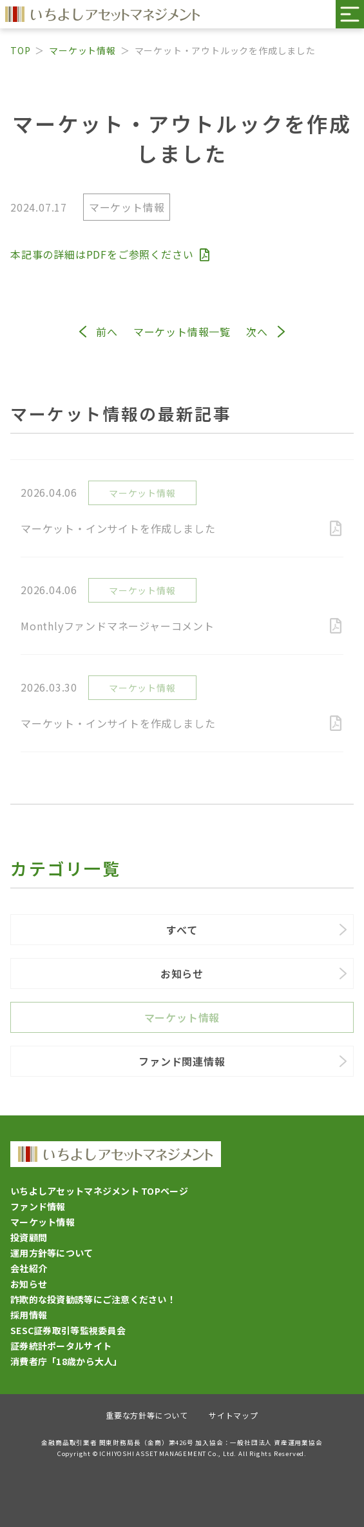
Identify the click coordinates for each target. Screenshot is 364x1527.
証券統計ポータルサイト (60, 1345)
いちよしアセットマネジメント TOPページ (99, 1190)
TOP (20, 50)
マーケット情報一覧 (182, 331)
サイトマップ (233, 1415)
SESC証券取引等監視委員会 (68, 1330)
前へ (107, 331)
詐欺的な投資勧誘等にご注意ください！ (93, 1299)
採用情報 (28, 1314)
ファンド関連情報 (182, 1061)
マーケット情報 (82, 50)
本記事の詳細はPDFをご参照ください (109, 254)
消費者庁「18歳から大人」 (66, 1361)
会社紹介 (28, 1268)
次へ (257, 331)
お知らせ (182, 973)
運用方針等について (51, 1252)
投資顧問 (28, 1237)
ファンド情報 (38, 1206)
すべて (181, 929)
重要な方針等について (147, 1415)
